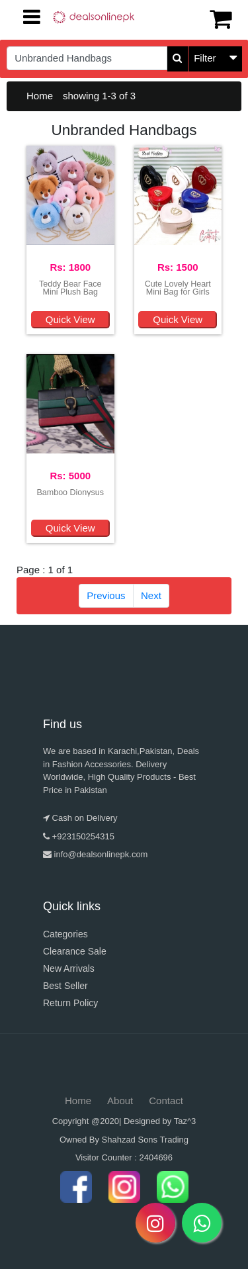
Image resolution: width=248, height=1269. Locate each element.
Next (151, 595)
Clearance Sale (74, 951)
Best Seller (65, 985)
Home (39, 95)
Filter (205, 58)
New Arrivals (69, 968)
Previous (106, 595)
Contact (166, 1100)
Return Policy (70, 1003)
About (120, 1100)
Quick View (70, 319)
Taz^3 (185, 1121)
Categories (65, 934)
